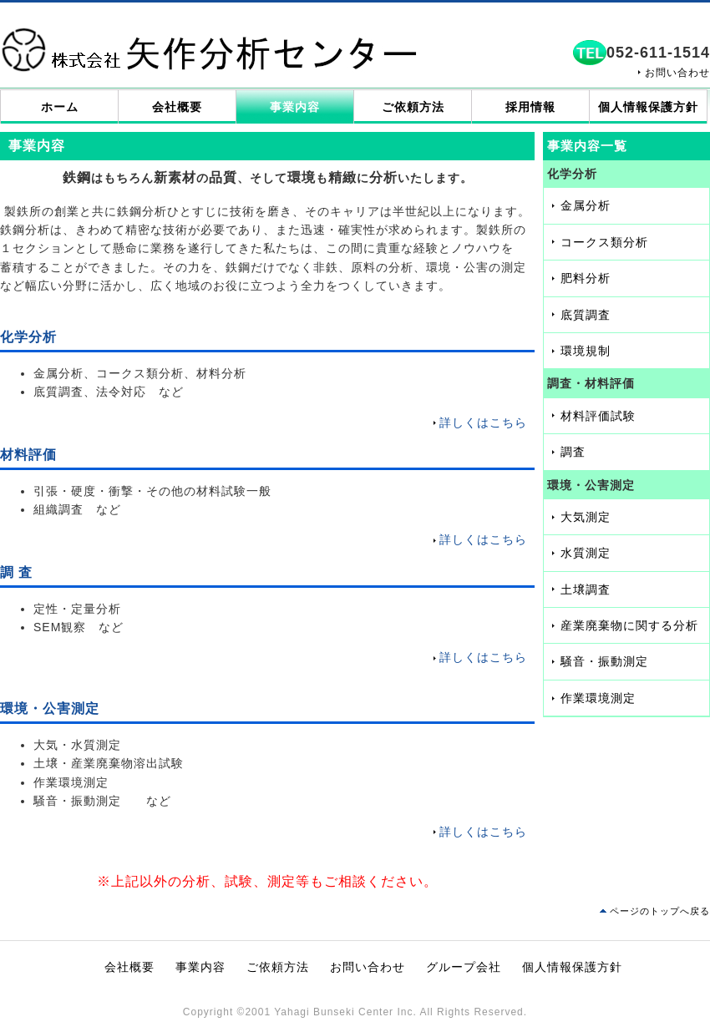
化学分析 (28, 337)
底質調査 (585, 314)
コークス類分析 (604, 242)
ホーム (60, 107)
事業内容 (295, 107)
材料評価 (28, 455)
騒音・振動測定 (604, 661)
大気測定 (585, 517)
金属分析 (585, 205)
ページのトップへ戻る (660, 911)
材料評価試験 (598, 415)
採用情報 (530, 107)
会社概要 (177, 107)
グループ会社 (463, 967)
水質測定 (585, 552)
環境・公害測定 (49, 708)
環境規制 (585, 350)
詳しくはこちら (483, 422)
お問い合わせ (677, 72)
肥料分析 (585, 278)
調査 (573, 451)
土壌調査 (585, 589)
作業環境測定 (598, 698)
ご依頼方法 (413, 107)
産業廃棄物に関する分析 (629, 625)
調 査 (16, 572)
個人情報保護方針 (648, 107)
